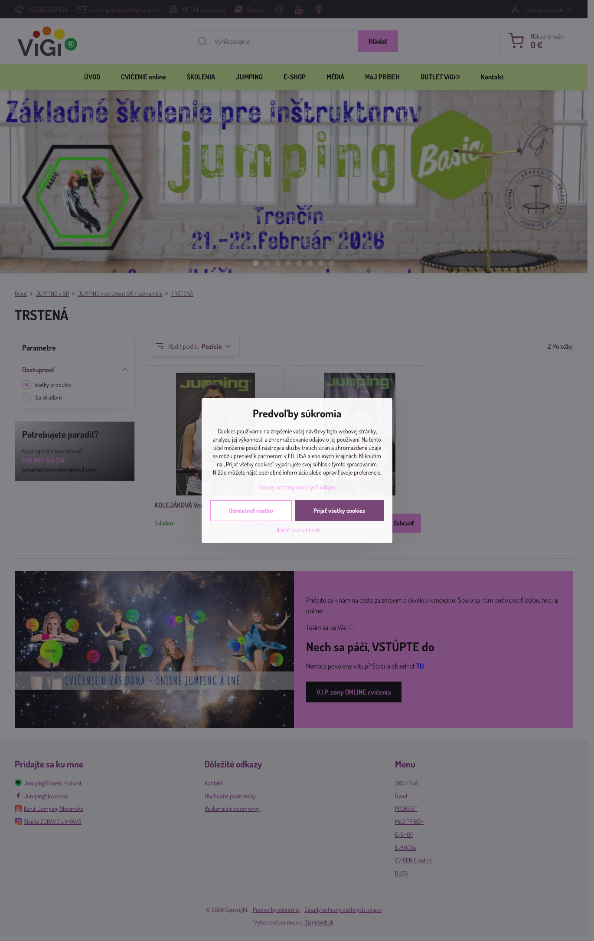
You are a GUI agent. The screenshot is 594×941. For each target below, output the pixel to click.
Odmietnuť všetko (251, 510)
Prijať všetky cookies (339, 510)
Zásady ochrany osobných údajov (297, 487)
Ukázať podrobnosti (297, 530)
